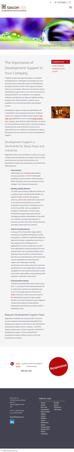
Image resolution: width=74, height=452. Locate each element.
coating (26, 173)
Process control (45, 427)
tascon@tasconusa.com (17, 417)
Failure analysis (45, 411)
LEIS (12, 208)
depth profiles (38, 118)
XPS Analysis (57, 407)
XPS (10, 118)
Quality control (45, 429)
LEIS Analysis (57, 409)
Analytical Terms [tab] (58, 62)
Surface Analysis (58, 66)
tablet (13, 295)
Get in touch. (18, 364)
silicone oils (22, 200)
